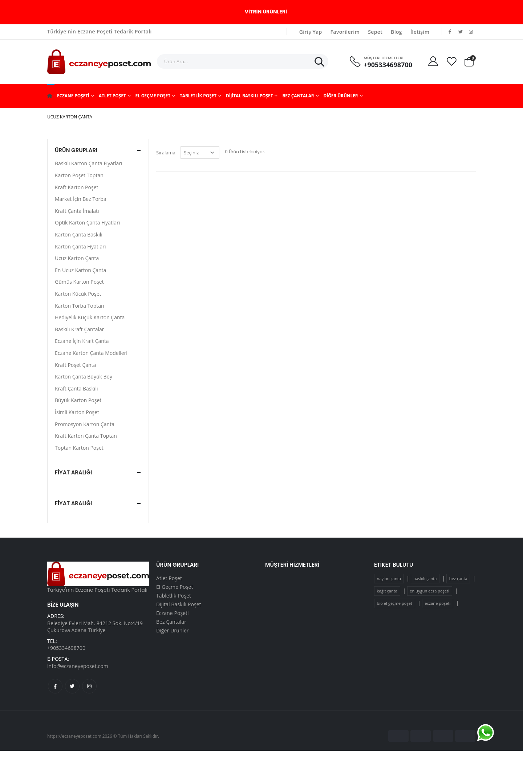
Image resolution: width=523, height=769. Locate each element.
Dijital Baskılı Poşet (249, 96)
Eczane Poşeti (73, 96)
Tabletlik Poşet (198, 96)
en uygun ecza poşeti (429, 591)
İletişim (420, 31)
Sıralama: (166, 152)
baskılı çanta (425, 578)
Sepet (375, 31)
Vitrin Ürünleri (266, 11)
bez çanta (458, 578)
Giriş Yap (310, 31)
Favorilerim (345, 31)
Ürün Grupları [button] (76, 150)
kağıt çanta (387, 591)
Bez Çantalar (298, 96)
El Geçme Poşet (152, 96)
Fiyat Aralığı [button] (73, 472)
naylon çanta (389, 578)
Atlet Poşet (112, 96)
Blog (396, 31)
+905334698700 (388, 65)
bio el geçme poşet (394, 603)
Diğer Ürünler (341, 96)
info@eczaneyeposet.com (77, 666)
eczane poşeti (437, 603)
